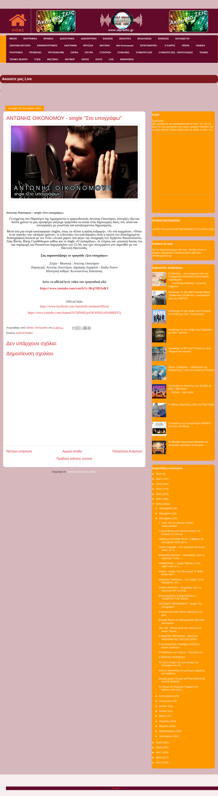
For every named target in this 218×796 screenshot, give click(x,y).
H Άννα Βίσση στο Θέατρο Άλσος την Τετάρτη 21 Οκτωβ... (179, 532)
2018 (159, 747)
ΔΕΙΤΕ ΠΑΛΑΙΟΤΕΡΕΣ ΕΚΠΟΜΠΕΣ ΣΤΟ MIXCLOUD (183, 229)
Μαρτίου (164, 726)
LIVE (111, 59)
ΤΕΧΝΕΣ (204, 52)
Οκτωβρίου (165, 518)
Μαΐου (163, 716)
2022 (159, 494)
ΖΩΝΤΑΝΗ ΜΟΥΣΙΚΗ (20, 45)
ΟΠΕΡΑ (185, 45)
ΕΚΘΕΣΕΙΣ (163, 38)
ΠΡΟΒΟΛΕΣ (35, 52)
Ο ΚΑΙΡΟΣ (170, 45)
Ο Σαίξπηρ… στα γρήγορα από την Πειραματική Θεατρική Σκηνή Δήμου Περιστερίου (188, 276)
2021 (159, 499)
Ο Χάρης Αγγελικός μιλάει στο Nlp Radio (191, 404)
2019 (159, 742)
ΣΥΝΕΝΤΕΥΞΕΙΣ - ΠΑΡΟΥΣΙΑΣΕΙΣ (176, 52)
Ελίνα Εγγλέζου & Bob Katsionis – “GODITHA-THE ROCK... (177, 597)
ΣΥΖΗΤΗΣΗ (105, 52)
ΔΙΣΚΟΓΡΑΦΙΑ (67, 38)
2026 (159, 473)
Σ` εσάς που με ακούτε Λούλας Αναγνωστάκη (175, 524)
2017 (159, 752)
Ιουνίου (163, 711)
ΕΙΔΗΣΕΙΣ (108, 38)
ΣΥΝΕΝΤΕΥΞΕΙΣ (144, 52)
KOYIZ (99, 59)
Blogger (116, 788)
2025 (159, 478)
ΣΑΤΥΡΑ (89, 52)
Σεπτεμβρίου (166, 696)
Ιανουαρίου (166, 736)
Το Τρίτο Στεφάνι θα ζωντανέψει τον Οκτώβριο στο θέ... (178, 664)
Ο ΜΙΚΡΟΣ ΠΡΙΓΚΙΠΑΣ (171, 657)
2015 (159, 762)
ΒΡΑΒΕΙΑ (48, 38)
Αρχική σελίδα (72, 451)
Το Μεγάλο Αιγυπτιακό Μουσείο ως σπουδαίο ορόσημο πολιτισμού (188, 443)
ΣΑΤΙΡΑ (74, 52)
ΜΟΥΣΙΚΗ (105, 45)
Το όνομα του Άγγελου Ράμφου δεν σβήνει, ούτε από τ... (178, 688)
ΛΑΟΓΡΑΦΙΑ (70, 45)
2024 (159, 483)
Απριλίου (164, 721)
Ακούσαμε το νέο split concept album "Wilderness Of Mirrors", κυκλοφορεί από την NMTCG (189, 295)
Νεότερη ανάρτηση (19, 451)
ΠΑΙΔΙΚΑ (200, 45)
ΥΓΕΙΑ (37, 59)
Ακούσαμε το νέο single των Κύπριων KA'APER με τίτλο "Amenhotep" (189, 312)
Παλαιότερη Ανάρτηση (127, 451)
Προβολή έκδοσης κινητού (74, 458)
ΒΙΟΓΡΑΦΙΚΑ (30, 38)
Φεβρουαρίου (167, 731)
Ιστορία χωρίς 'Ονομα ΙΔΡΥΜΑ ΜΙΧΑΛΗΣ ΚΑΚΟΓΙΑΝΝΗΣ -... (181, 680)
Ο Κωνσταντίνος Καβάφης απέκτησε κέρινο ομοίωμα (179, 646)
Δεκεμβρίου (166, 508)
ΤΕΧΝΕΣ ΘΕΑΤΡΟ (19, 59)
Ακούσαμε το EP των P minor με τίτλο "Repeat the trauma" (189, 350)
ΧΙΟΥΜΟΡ (70, 59)
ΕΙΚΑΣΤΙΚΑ (125, 38)
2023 (159, 488)
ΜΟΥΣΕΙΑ (88, 45)
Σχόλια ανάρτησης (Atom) (82, 471)
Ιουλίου (163, 706)
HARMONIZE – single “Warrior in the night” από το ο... (179, 565)
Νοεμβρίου (165, 513)
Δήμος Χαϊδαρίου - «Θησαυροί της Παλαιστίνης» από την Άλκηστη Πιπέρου (191, 369)
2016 (159, 757)
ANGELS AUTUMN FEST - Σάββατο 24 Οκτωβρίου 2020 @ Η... (181, 540)
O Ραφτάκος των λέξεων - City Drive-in (180, 652)
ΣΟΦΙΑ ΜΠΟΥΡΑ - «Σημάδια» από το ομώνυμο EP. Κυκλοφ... (179, 589)
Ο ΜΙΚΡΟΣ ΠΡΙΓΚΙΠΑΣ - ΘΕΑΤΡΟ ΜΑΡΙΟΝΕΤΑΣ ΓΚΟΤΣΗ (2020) (178, 638)
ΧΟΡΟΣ (85, 59)
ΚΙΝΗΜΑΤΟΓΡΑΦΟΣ (47, 45)
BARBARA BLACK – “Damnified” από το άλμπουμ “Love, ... (181, 557)
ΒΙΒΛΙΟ (13, 38)
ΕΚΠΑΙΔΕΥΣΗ (182, 38)
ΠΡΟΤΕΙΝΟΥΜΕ (56, 52)
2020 (159, 503)
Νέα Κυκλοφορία (125, 45)
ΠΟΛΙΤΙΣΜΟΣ (16, 52)
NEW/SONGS (127, 59)
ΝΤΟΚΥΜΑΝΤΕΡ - (149, 45)
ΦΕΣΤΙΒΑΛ (52, 59)
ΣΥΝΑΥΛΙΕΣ (123, 52)
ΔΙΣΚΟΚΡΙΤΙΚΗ (89, 38)
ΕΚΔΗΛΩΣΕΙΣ (145, 38)
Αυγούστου (166, 700)
